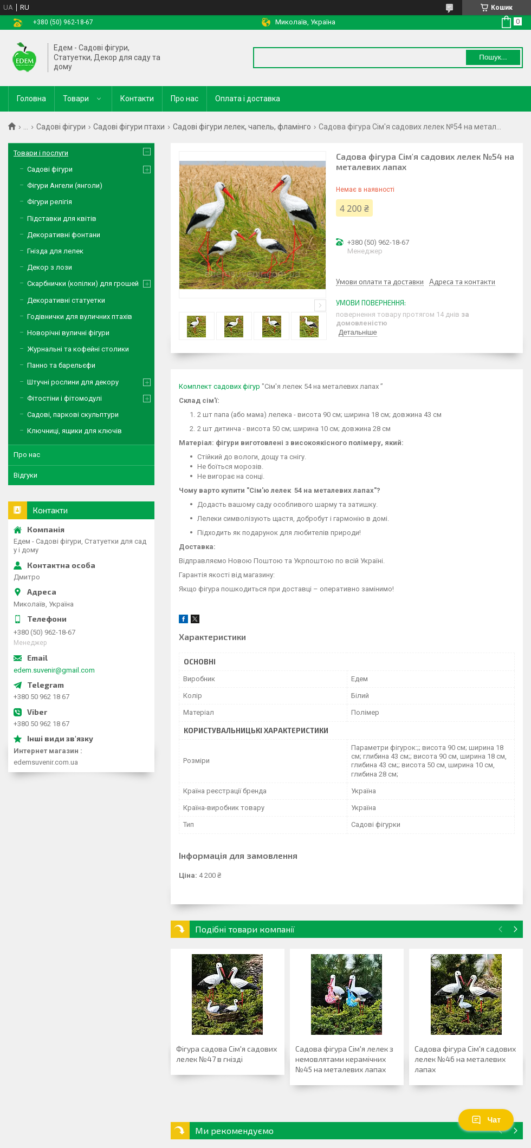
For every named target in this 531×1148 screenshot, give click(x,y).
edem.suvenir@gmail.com (54, 670)
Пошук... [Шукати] (493, 57)
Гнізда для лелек (55, 251)
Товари (76, 98)
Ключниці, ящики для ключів (74, 431)
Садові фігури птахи (129, 126)
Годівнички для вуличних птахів (79, 316)
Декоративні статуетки (66, 300)
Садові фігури (61, 126)
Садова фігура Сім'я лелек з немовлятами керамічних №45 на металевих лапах (344, 1059)
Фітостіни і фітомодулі (64, 398)
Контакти (137, 98)
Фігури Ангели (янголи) (64, 185)
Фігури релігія (49, 202)
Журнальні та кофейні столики (78, 349)
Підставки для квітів (61, 218)
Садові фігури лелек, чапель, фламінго (242, 126)
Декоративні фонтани (63, 235)
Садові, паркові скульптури (73, 414)
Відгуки (25, 475)
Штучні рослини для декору (73, 382)
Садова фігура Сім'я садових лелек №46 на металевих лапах (465, 1059)
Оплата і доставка (247, 98)
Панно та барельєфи (61, 365)
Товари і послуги (41, 153)
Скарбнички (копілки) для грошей (83, 283)
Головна (31, 98)
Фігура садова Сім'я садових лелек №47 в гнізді (226, 1054)
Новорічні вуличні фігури (68, 333)
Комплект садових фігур (219, 386)
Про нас (184, 98)
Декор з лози (49, 267)
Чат (486, 1120)
